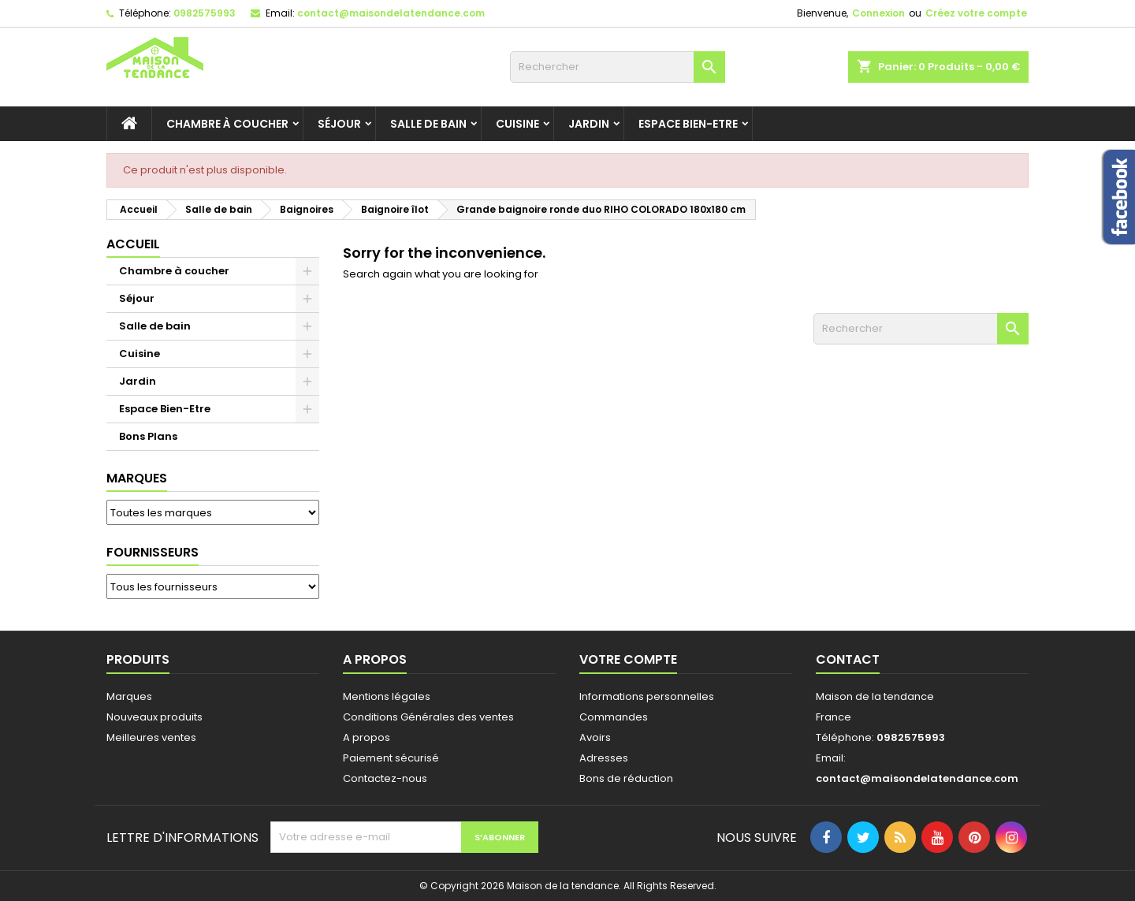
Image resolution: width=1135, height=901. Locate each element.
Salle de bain (428, 124)
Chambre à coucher (227, 124)
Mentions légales (386, 696)
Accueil (133, 244)
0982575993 (204, 13)
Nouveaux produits (154, 716)
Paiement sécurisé (391, 757)
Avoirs (595, 737)
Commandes (613, 716)
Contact (848, 659)
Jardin (588, 124)
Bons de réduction (626, 778)
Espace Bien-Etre (688, 124)
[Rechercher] (617, 67)
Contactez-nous (385, 778)
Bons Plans (148, 436)
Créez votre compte (976, 13)
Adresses (603, 757)
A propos (366, 737)
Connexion (878, 13)
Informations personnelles (646, 696)
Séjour (339, 124)
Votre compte (628, 659)
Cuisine (517, 124)
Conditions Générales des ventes (428, 716)
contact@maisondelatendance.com (391, 13)
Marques (136, 478)
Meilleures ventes (151, 737)
